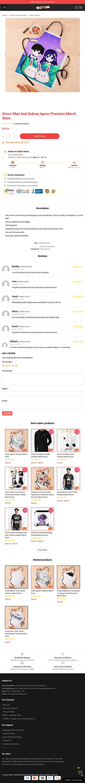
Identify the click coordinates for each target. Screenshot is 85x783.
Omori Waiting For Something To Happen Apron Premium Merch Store (68, 593)
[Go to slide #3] (55, 97)
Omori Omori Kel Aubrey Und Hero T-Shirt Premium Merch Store (16, 535)
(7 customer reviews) (21, 124)
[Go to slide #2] (43, 97)
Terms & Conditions (10, 708)
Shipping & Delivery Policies (13, 730)
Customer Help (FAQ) (11, 744)
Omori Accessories (18, 15)
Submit (7, 413)
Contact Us (7, 740)
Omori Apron (34, 15)
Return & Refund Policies (12, 737)
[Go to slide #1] (30, 97)
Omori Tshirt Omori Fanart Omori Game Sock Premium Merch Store (15, 494)
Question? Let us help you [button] (73, 780)
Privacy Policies (9, 712)
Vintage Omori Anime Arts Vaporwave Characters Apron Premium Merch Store (42, 494)
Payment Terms (9, 734)
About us (6, 705)
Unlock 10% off (80, 772)
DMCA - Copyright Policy (12, 715)
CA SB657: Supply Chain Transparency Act (19, 719)
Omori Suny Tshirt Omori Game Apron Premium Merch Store (16, 633)
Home (4, 15)
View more (42, 550)
